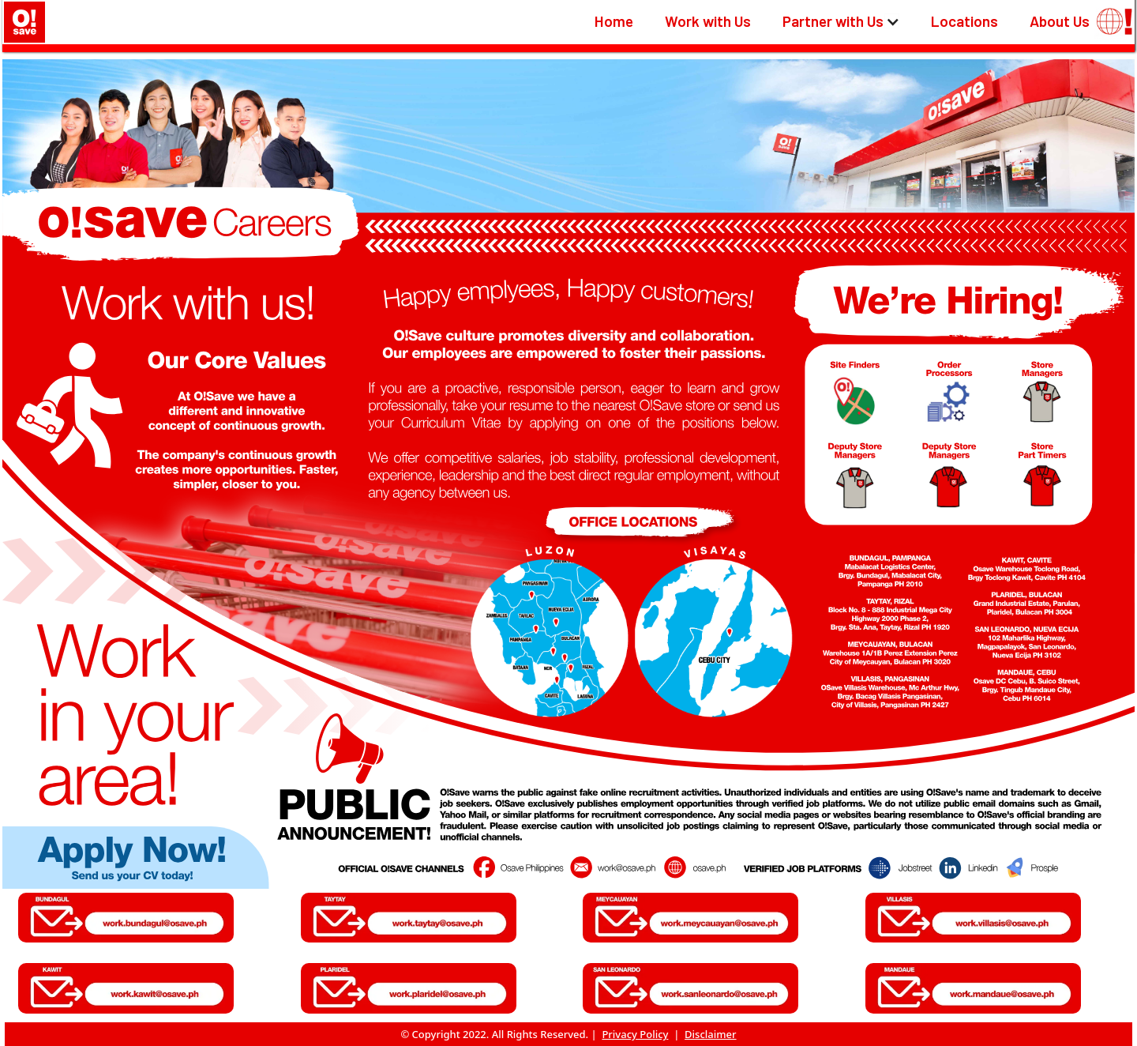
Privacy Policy (635, 1034)
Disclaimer (710, 1034)
